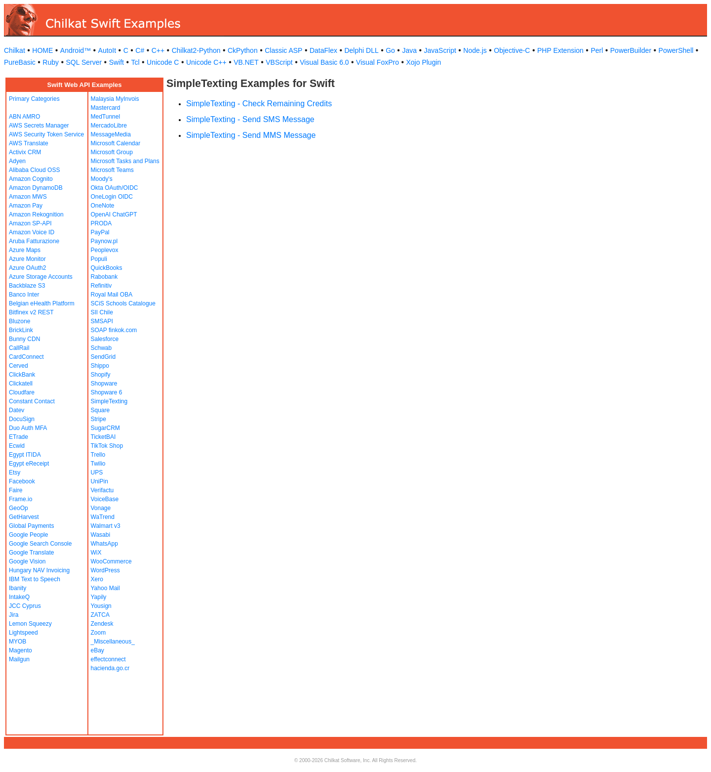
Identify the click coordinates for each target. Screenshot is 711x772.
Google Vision (27, 561)
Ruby (50, 62)
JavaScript (440, 50)
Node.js (474, 50)
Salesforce (105, 339)
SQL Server (84, 62)
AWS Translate (28, 143)
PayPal (100, 232)
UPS (97, 472)
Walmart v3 (105, 525)
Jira (13, 614)
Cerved (18, 365)
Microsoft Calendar (116, 143)
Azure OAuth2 (27, 267)
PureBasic (20, 62)
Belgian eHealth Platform (42, 303)
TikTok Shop (107, 445)
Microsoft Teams (112, 170)
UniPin (99, 481)
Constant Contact (32, 401)
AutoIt (107, 50)
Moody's (102, 178)
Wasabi (101, 534)
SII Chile (102, 312)
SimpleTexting (109, 401)
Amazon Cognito (31, 178)
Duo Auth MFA (28, 428)
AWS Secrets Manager (39, 125)
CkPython (243, 50)
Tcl (135, 62)
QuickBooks (106, 267)
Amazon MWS (28, 196)
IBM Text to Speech (34, 579)
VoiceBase (105, 499)
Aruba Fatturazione (34, 241)
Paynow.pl (104, 241)
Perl (597, 50)
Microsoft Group (112, 152)
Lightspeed (23, 632)
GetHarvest (24, 517)
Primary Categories (34, 98)
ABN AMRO (24, 116)
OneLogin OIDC (112, 196)
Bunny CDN (24, 339)
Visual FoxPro (377, 62)
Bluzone (19, 321)
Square (100, 410)
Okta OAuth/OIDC (114, 187)
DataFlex (323, 50)
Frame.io (20, 499)
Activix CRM (25, 152)
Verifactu (102, 490)
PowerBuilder (630, 50)
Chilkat (14, 50)
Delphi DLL (361, 50)
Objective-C (512, 50)
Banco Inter (24, 294)
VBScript (279, 62)
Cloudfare (22, 392)
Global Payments (31, 525)
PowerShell (676, 50)
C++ (158, 50)
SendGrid (103, 356)
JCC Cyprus (25, 605)
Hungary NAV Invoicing (39, 570)
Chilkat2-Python (196, 50)
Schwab (101, 347)
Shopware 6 (106, 392)
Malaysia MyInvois (115, 98)
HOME (42, 50)
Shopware (104, 383)
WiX (96, 552)
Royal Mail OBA (112, 294)
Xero (97, 579)
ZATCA (100, 614)
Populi (99, 259)
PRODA (101, 223)
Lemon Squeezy (30, 623)
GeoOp (18, 508)
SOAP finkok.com (114, 330)
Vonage (101, 508)
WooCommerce (111, 561)
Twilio (98, 463)
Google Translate (31, 552)
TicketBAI (103, 436)
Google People (28, 534)
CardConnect (26, 356)
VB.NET (246, 62)
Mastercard (105, 107)
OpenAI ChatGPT (114, 214)
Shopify (101, 374)
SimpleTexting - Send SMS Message (250, 119)
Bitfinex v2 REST (31, 312)
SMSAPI (102, 321)
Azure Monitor (27, 259)
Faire (15, 490)
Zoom (98, 632)
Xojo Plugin (423, 62)
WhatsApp (104, 543)
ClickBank (22, 374)
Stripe (98, 419)
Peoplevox (104, 250)
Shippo (100, 365)
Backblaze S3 (27, 285)
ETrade (18, 436)
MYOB (17, 641)
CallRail (19, 347)
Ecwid (17, 445)
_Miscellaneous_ (113, 641)
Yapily (99, 597)
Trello (98, 454)
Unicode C (163, 62)
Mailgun (19, 659)
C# (139, 50)
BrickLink (21, 330)
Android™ (75, 50)
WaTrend (103, 517)
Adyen (17, 161)
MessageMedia (111, 134)
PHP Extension (560, 50)
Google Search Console (40, 543)
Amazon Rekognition (36, 214)
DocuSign (22, 419)
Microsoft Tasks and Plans (125, 161)
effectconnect (108, 659)
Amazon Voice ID (31, 232)
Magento (20, 650)
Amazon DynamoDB (36, 187)
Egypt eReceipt (29, 463)
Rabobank (104, 276)
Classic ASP (283, 50)
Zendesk (102, 623)
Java (409, 50)
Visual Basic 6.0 (324, 62)
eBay (97, 650)
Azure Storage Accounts (41, 276)
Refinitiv (101, 285)
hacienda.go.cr (110, 668)
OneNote (103, 205)
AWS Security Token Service (46, 134)
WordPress (105, 570)
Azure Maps (24, 250)
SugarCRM (105, 428)
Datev (16, 410)
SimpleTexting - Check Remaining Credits (259, 103)
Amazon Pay (25, 205)
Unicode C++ (206, 62)
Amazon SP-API (30, 223)
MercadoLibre (109, 125)
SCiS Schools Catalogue (123, 303)
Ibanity (17, 588)
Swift (116, 62)
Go (390, 50)
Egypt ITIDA (25, 454)
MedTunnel (105, 116)
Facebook (22, 481)
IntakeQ (19, 597)
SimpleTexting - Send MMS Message (251, 135)
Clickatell (21, 383)
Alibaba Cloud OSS (34, 170)
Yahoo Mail (105, 588)
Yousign (101, 605)
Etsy (14, 472)
